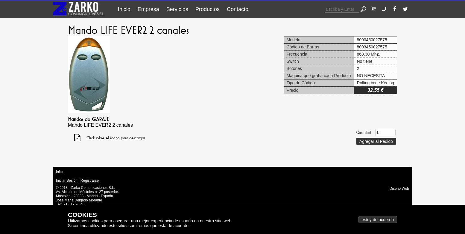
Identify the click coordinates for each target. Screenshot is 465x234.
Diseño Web (399, 188)
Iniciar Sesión (67, 180)
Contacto (237, 9)
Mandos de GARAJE (88, 119)
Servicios (177, 9)
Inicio (124, 9)
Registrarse (89, 180)
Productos (207, 9)
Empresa (148, 9)
